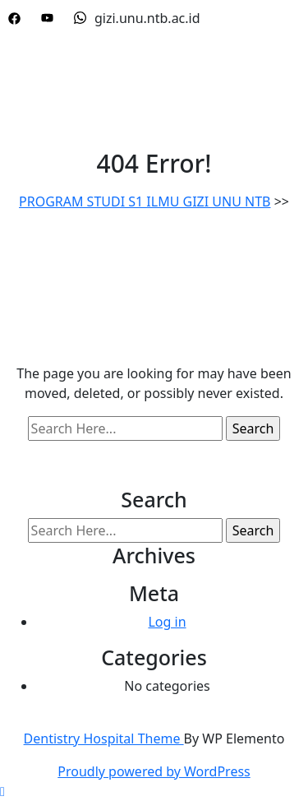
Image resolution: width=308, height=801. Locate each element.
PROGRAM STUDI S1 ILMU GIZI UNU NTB (145, 201)
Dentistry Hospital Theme (104, 738)
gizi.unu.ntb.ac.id (137, 18)
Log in (167, 622)
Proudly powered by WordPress (153, 771)
